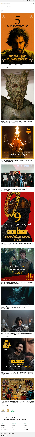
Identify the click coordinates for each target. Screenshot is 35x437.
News (1, 10)
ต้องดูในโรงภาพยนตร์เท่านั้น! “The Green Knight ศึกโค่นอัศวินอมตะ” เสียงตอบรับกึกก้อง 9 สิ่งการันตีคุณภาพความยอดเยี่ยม (17, 244)
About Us (13, 425)
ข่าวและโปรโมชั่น (3, 425)
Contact (13, 429)
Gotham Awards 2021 (5, 7)
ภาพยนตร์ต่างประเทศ (4, 429)
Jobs (12, 427)
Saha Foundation (26, 429)
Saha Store (25, 425)
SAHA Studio (25, 427)
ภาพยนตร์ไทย (3, 427)
